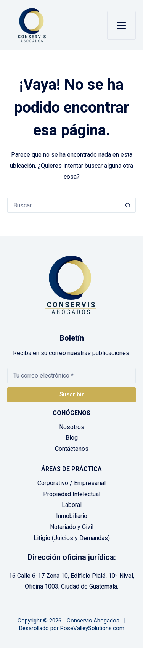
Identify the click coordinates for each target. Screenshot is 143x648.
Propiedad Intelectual (71, 494)
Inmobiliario (71, 515)
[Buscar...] (64, 205)
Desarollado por (39, 628)
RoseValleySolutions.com (92, 628)
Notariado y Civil (71, 527)
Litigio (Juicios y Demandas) (72, 538)
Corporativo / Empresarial (71, 483)
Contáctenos (71, 448)
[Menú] (121, 25)
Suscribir (71, 394)
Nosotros (71, 427)
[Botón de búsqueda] (128, 205)
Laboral (72, 504)
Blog (72, 437)
